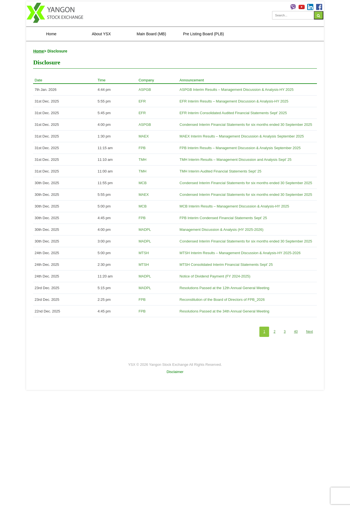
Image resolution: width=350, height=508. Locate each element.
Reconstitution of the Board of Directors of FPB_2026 (222, 299)
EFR (142, 101)
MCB (142, 183)
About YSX (101, 34)
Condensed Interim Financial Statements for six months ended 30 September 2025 (246, 124)
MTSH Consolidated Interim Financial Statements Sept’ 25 (226, 264)
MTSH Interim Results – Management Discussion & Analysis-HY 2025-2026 (240, 253)
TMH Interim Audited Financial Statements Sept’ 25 (220, 171)
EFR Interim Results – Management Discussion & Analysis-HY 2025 (234, 101)
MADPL (144, 229)
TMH (142, 159)
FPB (141, 148)
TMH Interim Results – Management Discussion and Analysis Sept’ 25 (236, 159)
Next (309, 332)
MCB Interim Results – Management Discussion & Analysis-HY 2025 (234, 206)
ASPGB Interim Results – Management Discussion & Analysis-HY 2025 (237, 89)
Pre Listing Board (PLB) (203, 34)
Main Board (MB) (151, 34)
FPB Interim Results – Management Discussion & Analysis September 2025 (240, 148)
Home (51, 34)
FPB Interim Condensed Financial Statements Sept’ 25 (223, 218)
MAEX (143, 136)
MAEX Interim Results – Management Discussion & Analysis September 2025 (242, 136)
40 (296, 332)
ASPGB (144, 89)
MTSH (143, 253)
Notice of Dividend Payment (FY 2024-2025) (215, 276)
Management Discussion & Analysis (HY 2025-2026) (222, 229)
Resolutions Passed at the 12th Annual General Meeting (224, 288)
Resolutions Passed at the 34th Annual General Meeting (224, 311)
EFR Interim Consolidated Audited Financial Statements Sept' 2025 (233, 113)
